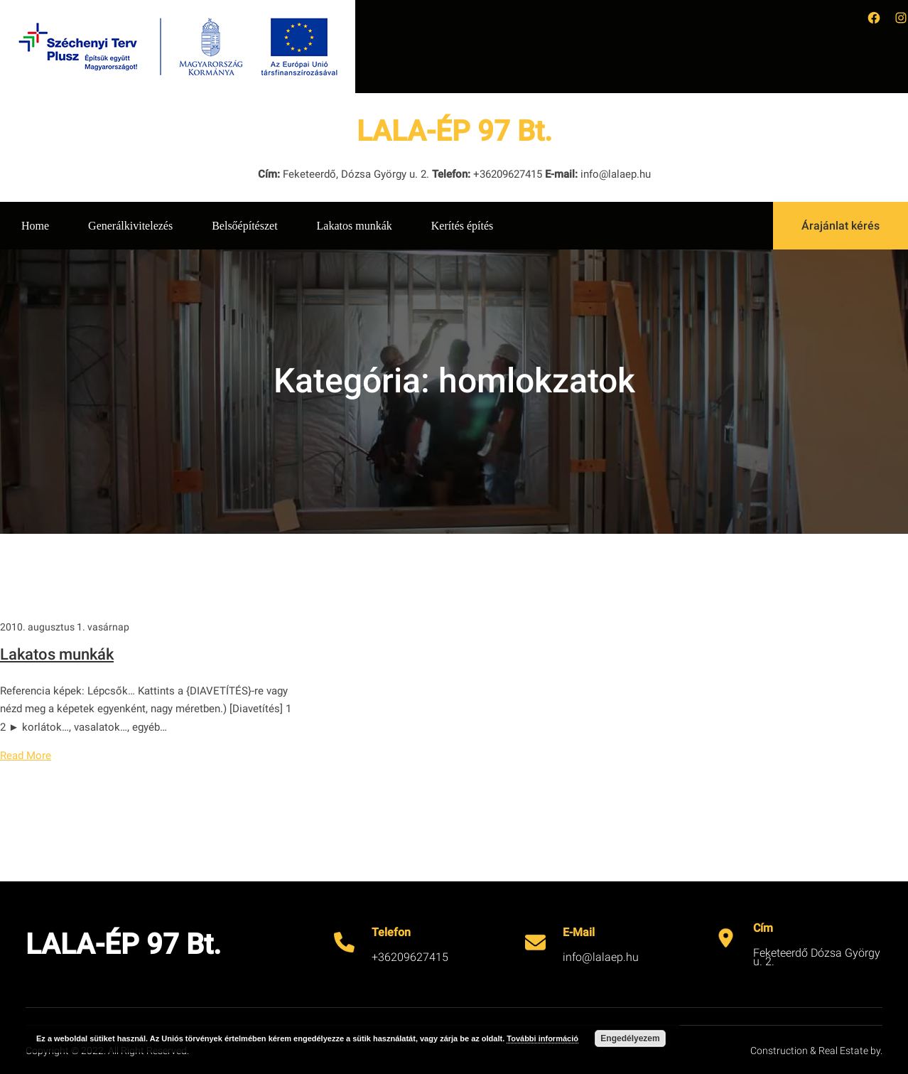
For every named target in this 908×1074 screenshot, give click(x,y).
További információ (542, 1038)
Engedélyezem (629, 1038)
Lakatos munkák (57, 654)
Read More (25, 755)
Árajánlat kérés (840, 225)
